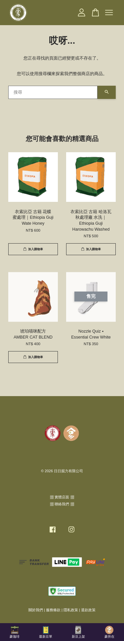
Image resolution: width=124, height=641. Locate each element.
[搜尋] (53, 92)
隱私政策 (70, 610)
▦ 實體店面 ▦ (62, 497)
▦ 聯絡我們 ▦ (62, 504)
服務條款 (53, 610)
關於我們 (35, 610)
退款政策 (88, 610)
